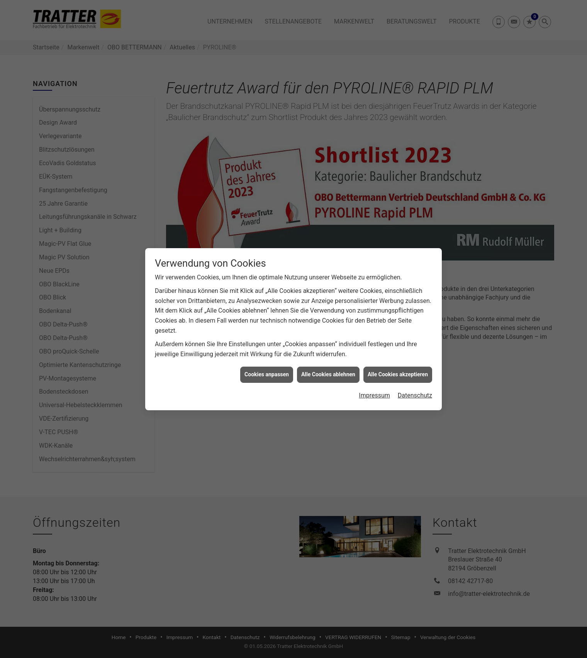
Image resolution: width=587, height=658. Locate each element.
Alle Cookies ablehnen (328, 367)
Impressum (374, 388)
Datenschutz (415, 388)
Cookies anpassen (266, 367)
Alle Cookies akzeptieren (398, 367)
